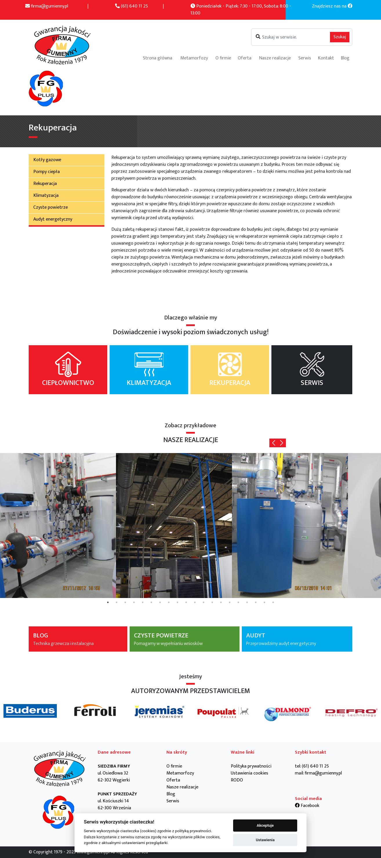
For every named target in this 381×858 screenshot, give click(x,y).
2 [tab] (116, 602)
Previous (273, 443)
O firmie (223, 58)
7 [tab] (160, 602)
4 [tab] (134, 602)
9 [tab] (177, 602)
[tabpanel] (58, 525)
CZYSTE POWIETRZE (184, 639)
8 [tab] (169, 602)
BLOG (78, 639)
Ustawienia (265, 840)
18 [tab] (256, 602)
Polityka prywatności (251, 766)
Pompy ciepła (46, 172)
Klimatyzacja (46, 195)
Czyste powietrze (50, 207)
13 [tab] (212, 602)
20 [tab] (273, 602)
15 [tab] (230, 602)
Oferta (244, 58)
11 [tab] (195, 602)
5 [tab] (143, 602)
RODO (237, 780)
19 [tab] (264, 602)
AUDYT (297, 639)
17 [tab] (247, 602)
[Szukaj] (301, 37)
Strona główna (157, 58)
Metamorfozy (194, 58)
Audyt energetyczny (52, 219)
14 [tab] (221, 602)
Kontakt (326, 58)
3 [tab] (125, 602)
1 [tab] (108, 602)
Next (281, 443)
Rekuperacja (45, 184)
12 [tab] (203, 602)
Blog (345, 58)
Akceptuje (265, 825)
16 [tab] (238, 602)
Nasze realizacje (275, 58)
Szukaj (339, 37)
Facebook (307, 806)
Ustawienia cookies (249, 773)
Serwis (304, 58)
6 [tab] (151, 602)
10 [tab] (186, 602)
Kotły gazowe (47, 160)
